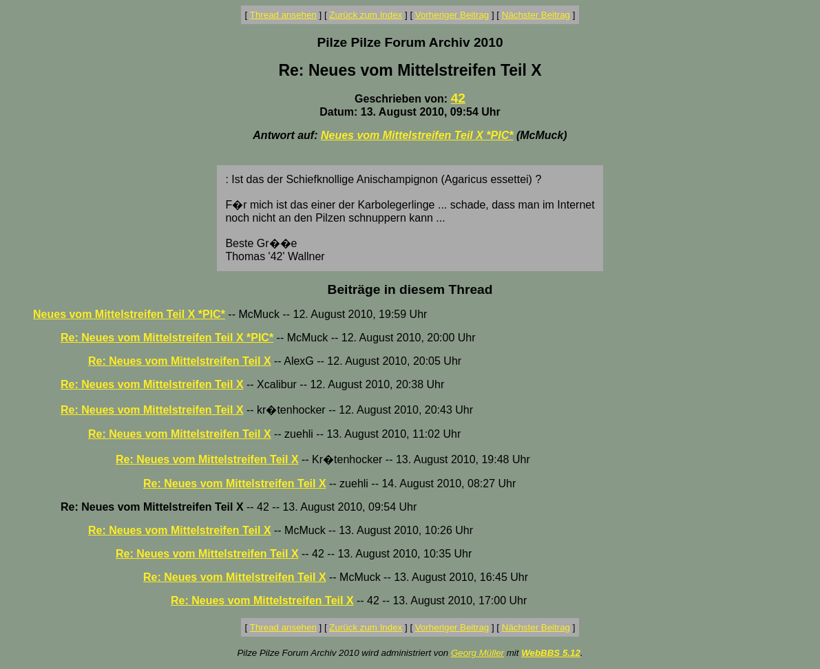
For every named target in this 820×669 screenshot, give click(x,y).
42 (458, 98)
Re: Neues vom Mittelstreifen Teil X (179, 361)
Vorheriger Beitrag (452, 15)
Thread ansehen (283, 15)
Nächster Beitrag (536, 15)
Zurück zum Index (365, 15)
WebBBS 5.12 (550, 653)
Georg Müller (477, 653)
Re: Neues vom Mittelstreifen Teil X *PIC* (167, 337)
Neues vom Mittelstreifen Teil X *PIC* (417, 135)
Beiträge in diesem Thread (410, 289)
